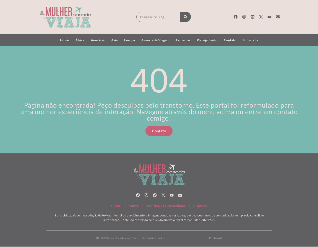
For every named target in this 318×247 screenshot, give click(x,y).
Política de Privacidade (166, 206)
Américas (98, 40)
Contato (230, 40)
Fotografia (250, 40)
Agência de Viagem (155, 40)
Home (64, 40)
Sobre (133, 206)
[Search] (185, 17)
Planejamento (207, 40)
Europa (129, 40)
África (79, 40)
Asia (114, 40)
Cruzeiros (183, 40)
